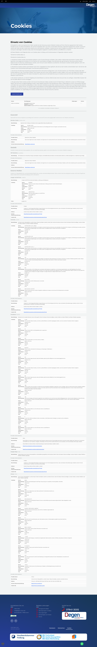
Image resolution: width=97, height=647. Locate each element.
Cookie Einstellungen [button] (17, 94)
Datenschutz (61, 628)
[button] (3, 644)
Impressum (52, 628)
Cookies (69, 628)
